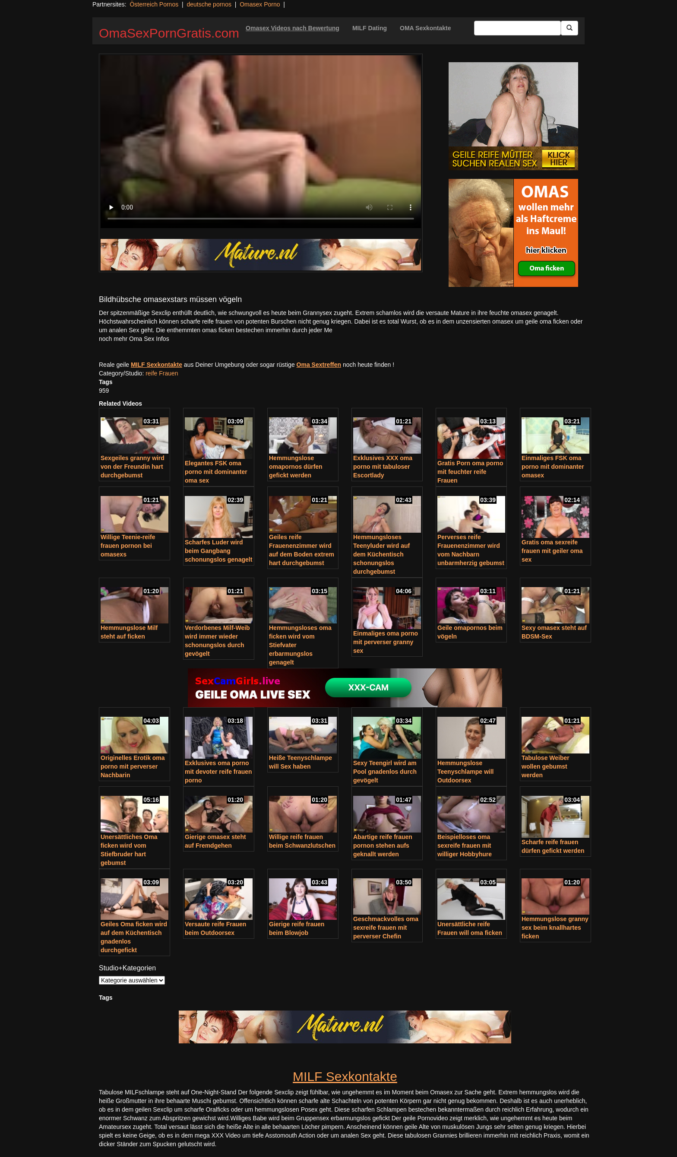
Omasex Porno (260, 4)
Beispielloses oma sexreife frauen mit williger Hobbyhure (464, 845)
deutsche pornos (209, 4)
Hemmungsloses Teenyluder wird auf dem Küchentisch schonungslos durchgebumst (381, 554)
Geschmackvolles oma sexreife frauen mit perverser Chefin (385, 927)
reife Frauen (162, 373)
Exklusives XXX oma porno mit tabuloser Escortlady (382, 467)
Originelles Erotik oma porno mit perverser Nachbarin (133, 766)
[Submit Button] (569, 28)
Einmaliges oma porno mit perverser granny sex (385, 642)
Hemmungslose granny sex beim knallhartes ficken (555, 927)
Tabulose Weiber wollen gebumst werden (545, 766)
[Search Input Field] (517, 28)
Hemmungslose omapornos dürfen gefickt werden (296, 467)
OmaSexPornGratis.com (169, 33)
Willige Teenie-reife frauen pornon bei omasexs (128, 546)
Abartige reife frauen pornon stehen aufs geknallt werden (382, 845)
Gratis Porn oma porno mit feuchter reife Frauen (470, 472)
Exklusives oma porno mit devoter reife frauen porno (218, 772)
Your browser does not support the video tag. (261, 141)
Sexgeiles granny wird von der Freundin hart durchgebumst (133, 467)
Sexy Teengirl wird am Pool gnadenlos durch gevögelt (385, 772)
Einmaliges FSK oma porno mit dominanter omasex (553, 467)
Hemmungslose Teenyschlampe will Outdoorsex (465, 772)
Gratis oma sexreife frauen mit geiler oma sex (552, 551)
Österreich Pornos (154, 4)
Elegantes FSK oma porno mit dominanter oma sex (216, 472)
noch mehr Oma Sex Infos (134, 338)
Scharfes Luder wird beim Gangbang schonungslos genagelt (218, 551)
